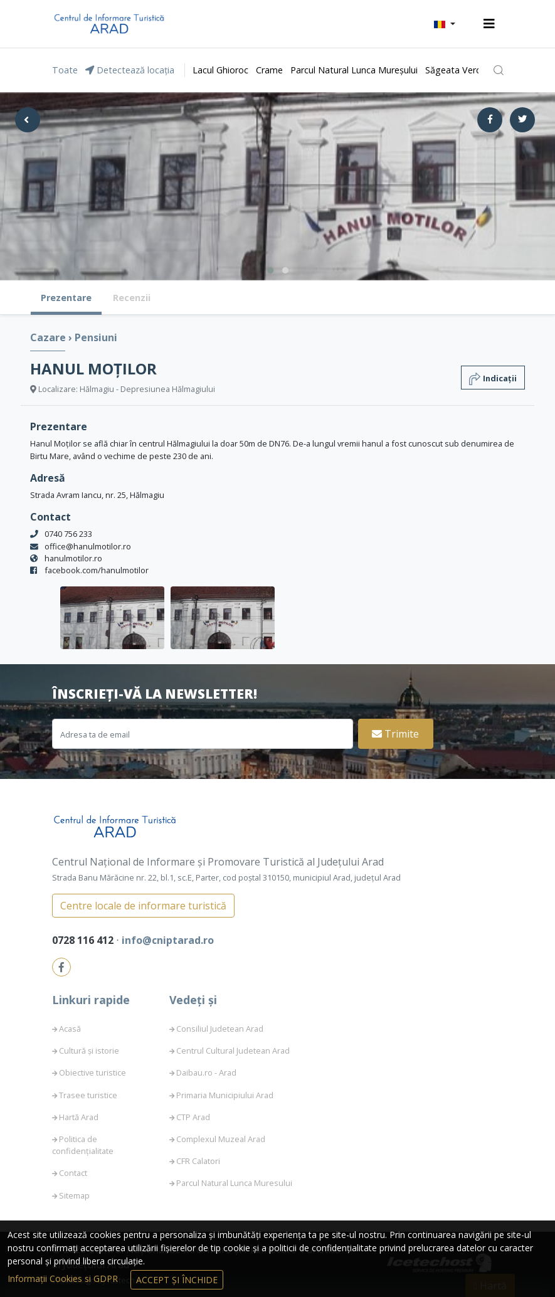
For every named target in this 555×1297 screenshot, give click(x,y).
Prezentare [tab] (66, 298)
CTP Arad (193, 1117)
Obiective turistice (92, 1072)
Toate (65, 70)
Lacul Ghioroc (220, 70)
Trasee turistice (88, 1095)
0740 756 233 (68, 533)
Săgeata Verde (456, 70)
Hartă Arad (78, 1117)
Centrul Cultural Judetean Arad (233, 1050)
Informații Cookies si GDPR (64, 1278)
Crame (269, 70)
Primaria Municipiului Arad (224, 1095)
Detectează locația (129, 70)
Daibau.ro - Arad (206, 1072)
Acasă (70, 1028)
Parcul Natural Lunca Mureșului (354, 70)
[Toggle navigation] (489, 23)
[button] (444, 24)
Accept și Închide (177, 1280)
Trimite (395, 734)
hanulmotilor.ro (73, 558)
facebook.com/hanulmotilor (97, 570)
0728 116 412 (84, 940)
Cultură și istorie (89, 1050)
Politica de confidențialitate (83, 1145)
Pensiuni (96, 337)
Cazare (49, 337)
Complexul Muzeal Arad (220, 1139)
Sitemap (74, 1195)
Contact (73, 1172)
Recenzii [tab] (132, 298)
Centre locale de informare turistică (143, 906)
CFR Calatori (198, 1161)
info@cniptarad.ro (168, 940)
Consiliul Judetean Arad (219, 1028)
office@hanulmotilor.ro (88, 546)
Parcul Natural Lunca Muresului (234, 1182)
